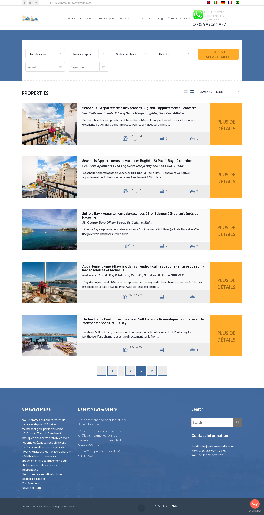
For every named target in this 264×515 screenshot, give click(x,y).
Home (71, 18)
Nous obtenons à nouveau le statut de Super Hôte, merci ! (102, 422)
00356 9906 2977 (209, 24)
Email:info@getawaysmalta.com (70, 2)
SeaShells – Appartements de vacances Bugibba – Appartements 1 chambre (139, 108)
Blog (160, 18)
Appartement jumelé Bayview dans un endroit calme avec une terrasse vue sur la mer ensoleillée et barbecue (143, 268)
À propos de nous (178, 18)
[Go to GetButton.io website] (255, 511)
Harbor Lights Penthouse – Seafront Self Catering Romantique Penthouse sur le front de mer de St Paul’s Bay (143, 321)
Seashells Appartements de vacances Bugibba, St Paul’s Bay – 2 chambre (137, 161)
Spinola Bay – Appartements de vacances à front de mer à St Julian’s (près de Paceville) (140, 215)
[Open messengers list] (255, 504)
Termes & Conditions (131, 18)
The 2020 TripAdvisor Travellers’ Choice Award (99, 453)
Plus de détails (226, 125)
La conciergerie (105, 18)
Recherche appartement (218, 54)
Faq (150, 18)
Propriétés (86, 18)
